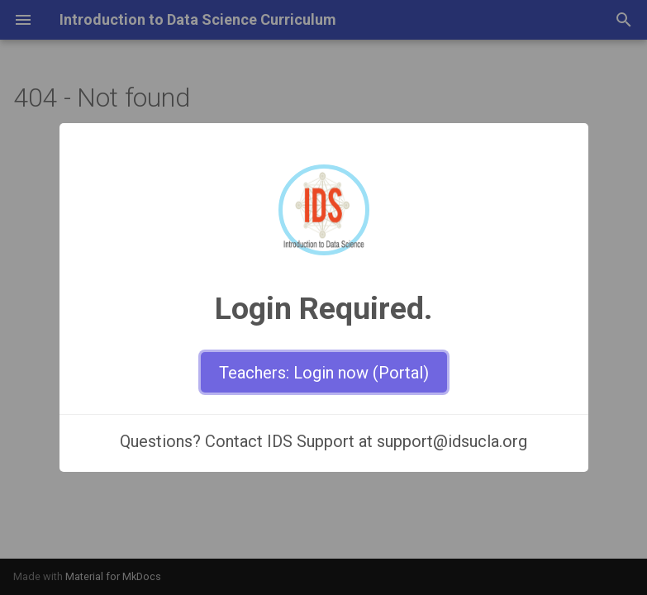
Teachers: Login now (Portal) (324, 373)
